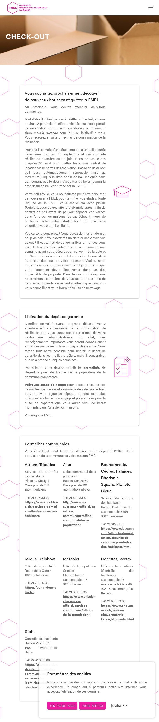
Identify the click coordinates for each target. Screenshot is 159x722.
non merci (93, 705)
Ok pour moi (62, 705)
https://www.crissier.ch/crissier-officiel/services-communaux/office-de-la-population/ (79, 605)
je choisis (119, 705)
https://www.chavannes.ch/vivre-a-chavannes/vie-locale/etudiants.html (117, 612)
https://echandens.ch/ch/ (40, 589)
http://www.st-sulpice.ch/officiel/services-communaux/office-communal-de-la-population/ (79, 513)
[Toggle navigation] (151, 8)
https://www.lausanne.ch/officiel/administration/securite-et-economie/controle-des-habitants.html (117, 537)
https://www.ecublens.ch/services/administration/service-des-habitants (41, 509)
